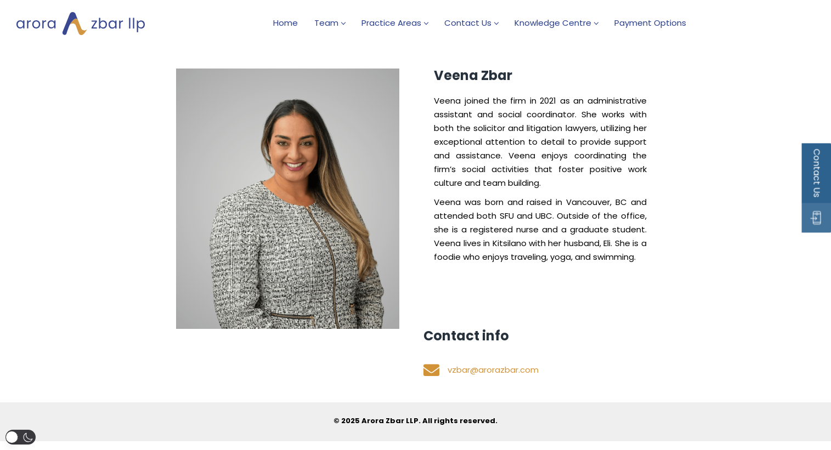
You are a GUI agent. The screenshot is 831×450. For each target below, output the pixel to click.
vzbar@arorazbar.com (493, 369)
